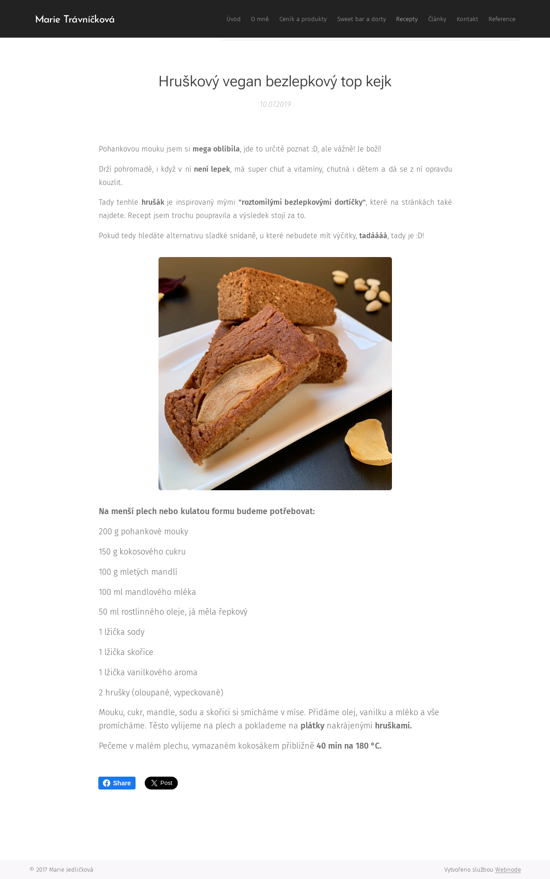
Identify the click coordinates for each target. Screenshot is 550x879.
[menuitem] (397, 19)
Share (117, 783)
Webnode (508, 869)
